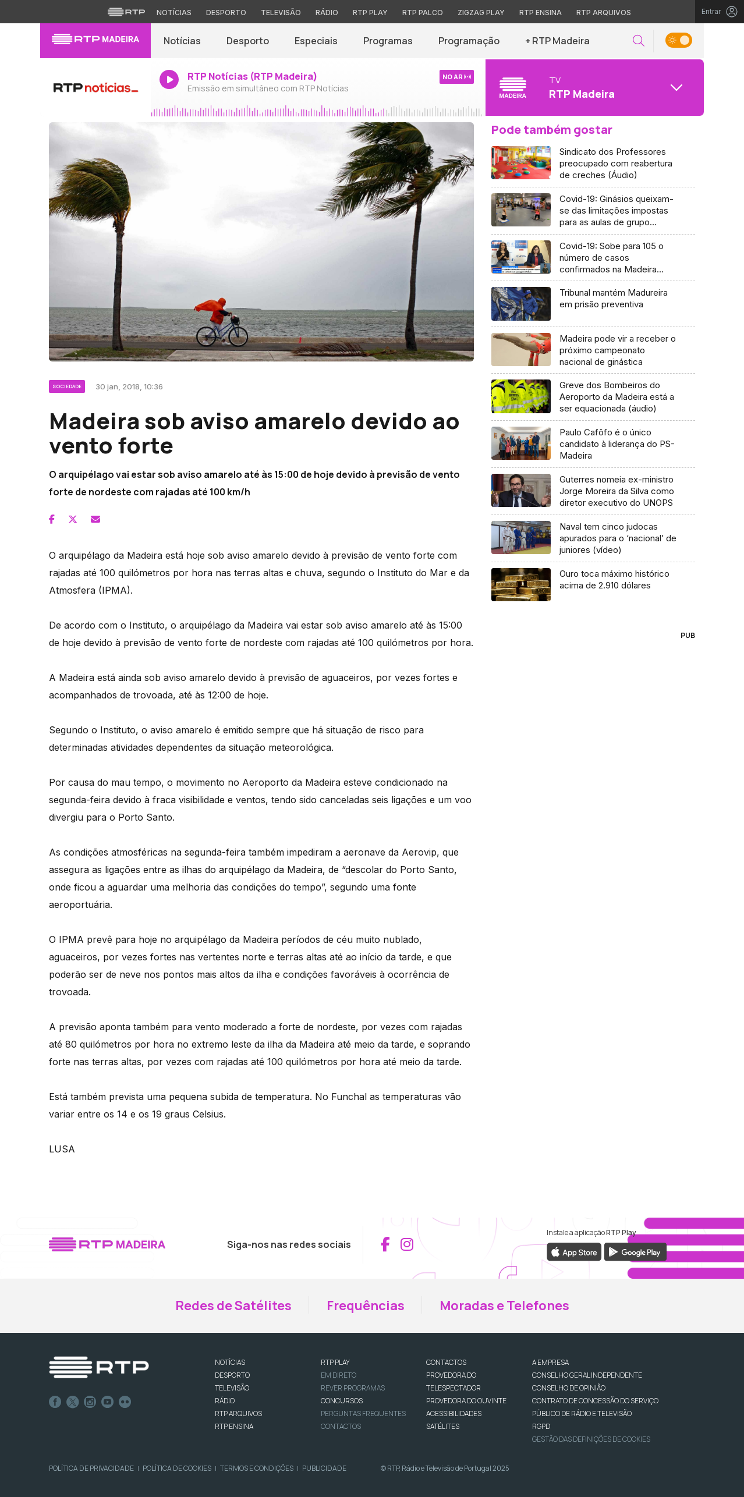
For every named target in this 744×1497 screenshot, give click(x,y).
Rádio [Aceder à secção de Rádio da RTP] (327, 12)
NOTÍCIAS (230, 1362)
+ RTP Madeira (557, 40)
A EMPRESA (550, 1362)
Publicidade (324, 1468)
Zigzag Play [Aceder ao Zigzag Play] (481, 12)
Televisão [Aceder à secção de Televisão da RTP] (281, 12)
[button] (638, 41)
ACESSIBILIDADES (453, 1413)
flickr (125, 1402)
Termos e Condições (256, 1468)
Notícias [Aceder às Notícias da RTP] (174, 12)
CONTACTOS (446, 1362)
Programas (388, 40)
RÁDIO (225, 1401)
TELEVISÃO (232, 1388)
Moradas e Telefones (504, 1305)
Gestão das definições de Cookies (591, 1439)
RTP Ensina (234, 1426)
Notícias (182, 40)
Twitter (72, 1402)
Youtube (107, 1402)
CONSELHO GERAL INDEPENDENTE (587, 1375)
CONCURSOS (342, 1401)
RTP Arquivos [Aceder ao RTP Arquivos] (603, 12)
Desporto (247, 40)
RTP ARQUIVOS (238, 1413)
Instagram (90, 1402)
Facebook (55, 1402)
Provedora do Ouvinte (466, 1401)
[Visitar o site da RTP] (126, 11)
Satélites (442, 1426)
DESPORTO (232, 1375)
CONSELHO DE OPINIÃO (568, 1388)
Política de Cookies (177, 1468)
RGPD (541, 1426)
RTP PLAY (335, 1362)
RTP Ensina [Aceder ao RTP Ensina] (540, 12)
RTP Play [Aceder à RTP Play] (370, 12)
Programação (468, 40)
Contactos (341, 1426)
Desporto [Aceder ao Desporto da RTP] (226, 12)
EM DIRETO (338, 1375)
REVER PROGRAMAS (353, 1388)
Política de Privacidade (91, 1468)
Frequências (366, 1305)
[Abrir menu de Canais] (593, 87)
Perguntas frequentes (363, 1413)
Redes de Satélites (233, 1305)
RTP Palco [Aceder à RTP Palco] (422, 12)
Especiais (316, 40)
